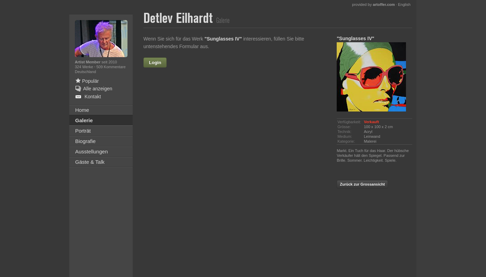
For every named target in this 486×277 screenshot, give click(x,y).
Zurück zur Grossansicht (362, 184)
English (404, 4)
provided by (373, 4)
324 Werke (84, 67)
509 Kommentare (110, 67)
